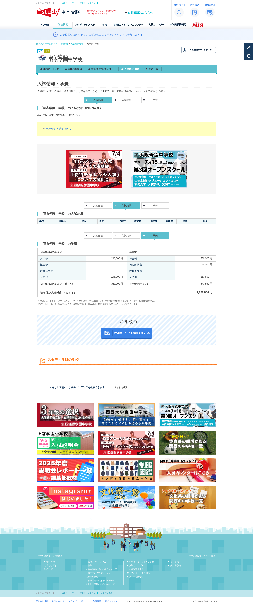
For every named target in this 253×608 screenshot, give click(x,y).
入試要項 (98, 205)
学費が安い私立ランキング (98, 573)
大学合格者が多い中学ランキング (101, 569)
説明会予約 (175, 565)
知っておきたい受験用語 (138, 573)
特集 (90, 565)
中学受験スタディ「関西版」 (51, 556)
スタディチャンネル (97, 562)
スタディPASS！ (137, 577)
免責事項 (97, 601)
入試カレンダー (136, 565)
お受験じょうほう (67, 3)
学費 (155, 100)
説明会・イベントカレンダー (142, 562)
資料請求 (174, 562)
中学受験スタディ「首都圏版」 (203, 556)
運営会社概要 (42, 601)
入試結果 (126, 100)
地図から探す (50, 565)
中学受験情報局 (136, 569)
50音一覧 (48, 569)
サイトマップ (111, 601)
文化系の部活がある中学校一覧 (100, 584)
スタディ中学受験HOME (48, 44)
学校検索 (64, 44)
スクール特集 (92, 577)
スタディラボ (106, 593)
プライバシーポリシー (78, 601)
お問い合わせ (58, 601)
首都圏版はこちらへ (140, 12)
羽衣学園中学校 (77, 44)
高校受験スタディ (87, 3)
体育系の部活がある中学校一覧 (100, 580)
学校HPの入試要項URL (58, 128)
